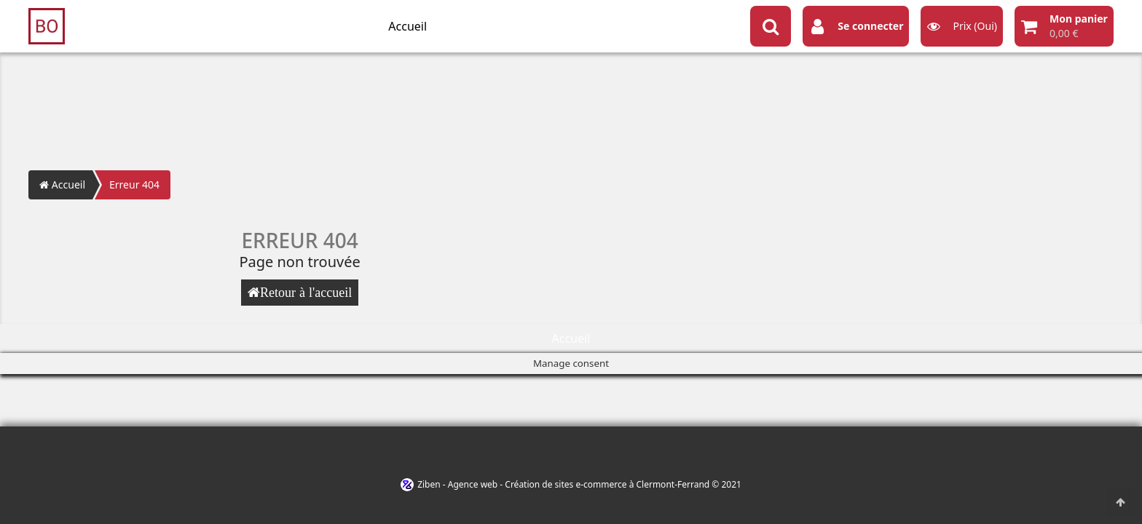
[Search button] (770, 26)
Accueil (407, 26)
